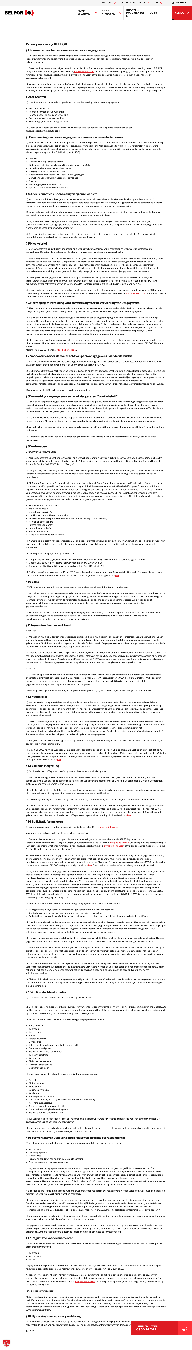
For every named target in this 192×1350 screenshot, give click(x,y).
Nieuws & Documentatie (135, 12)
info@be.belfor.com (68, 68)
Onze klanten (83, 13)
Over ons (107, 3)
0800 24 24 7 (161, 1328)
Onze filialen (128, 3)
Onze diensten (108, 13)
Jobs (153, 12)
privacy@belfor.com (74, 813)
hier (101, 549)
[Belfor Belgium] (19, 13)
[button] (179, 3)
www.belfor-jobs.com (100, 794)
